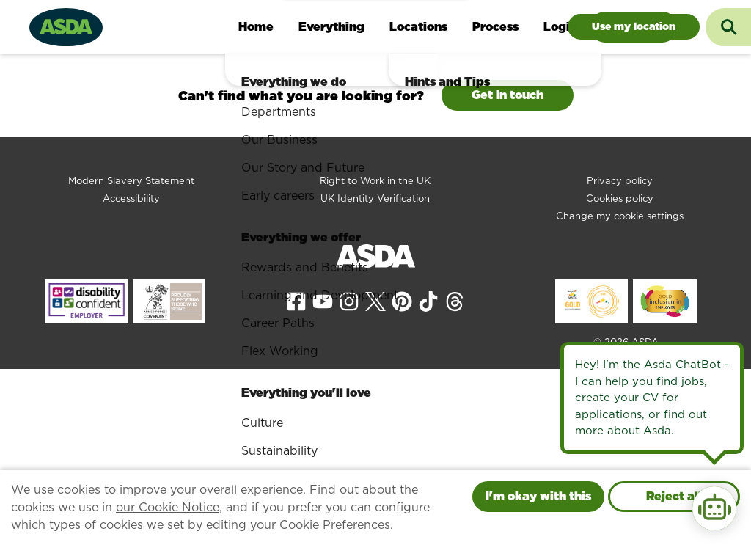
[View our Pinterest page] (402, 301)
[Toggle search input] (728, 27)
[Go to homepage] (66, 25)
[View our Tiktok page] (428, 301)
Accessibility (131, 198)
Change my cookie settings (620, 216)
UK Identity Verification (375, 198)
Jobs (634, 27)
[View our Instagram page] (349, 301)
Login (560, 27)
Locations (418, 27)
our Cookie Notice (167, 507)
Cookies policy (619, 198)
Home (256, 27)
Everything (331, 27)
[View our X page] (375, 301)
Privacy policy (620, 180)
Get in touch (507, 95)
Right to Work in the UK (375, 180)
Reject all (674, 496)
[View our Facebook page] (296, 301)
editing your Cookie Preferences (298, 525)
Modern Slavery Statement (131, 180)
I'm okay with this (538, 496)
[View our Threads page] (454, 301)
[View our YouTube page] (322, 301)
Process (495, 27)
